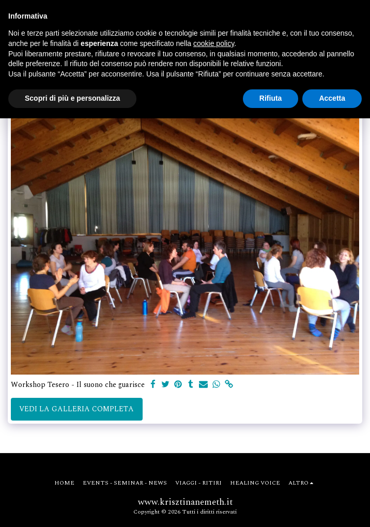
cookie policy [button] (213, 43)
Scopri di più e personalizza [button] (72, 98)
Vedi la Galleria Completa (76, 409)
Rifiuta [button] (270, 98)
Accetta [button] (332, 98)
